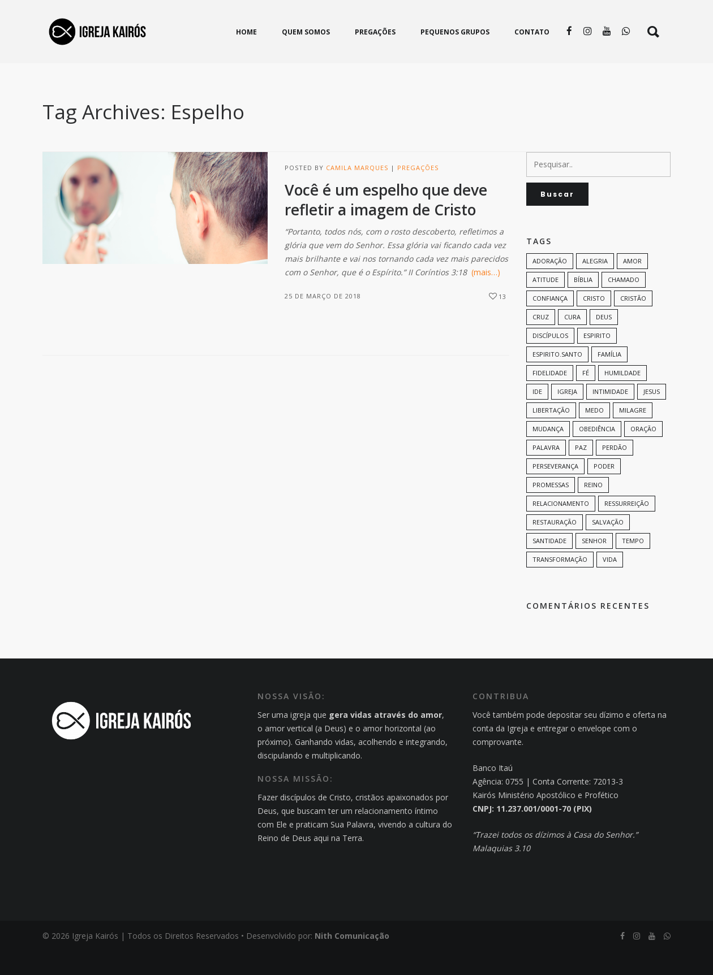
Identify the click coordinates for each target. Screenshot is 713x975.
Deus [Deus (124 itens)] (604, 340)
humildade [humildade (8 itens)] (622, 396)
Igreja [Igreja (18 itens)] (567, 415)
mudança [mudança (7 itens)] (548, 452)
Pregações (418, 191)
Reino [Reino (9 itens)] (593, 508)
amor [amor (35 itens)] (632, 284)
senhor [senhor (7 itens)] (594, 564)
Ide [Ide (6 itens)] (537, 415)
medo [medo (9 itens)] (594, 434)
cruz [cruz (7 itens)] (540, 340)
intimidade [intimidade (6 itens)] (610, 415)
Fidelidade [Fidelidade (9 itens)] (549, 396)
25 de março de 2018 (323, 319)
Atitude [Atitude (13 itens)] (545, 303)
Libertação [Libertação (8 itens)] (551, 434)
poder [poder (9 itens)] (604, 490)
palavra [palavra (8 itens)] (546, 471)
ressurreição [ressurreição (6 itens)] (626, 527)
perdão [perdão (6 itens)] (614, 471)
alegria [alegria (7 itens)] (595, 284)
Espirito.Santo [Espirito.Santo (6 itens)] (557, 378)
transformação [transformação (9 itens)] (559, 583)
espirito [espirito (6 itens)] (597, 359)
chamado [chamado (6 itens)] (623, 303)
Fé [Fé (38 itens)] (585, 396)
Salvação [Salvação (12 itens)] (608, 545)
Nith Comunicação (352, 959)
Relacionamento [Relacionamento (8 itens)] (560, 527)
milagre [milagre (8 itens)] (632, 434)
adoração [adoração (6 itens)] (549, 284)
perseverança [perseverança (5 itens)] (555, 490)
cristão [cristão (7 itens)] (633, 322)
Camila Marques (357, 191)
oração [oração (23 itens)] (643, 452)
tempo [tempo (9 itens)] (633, 564)
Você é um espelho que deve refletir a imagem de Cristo (386, 223)
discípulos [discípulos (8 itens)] (550, 359)
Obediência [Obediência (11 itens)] (597, 452)
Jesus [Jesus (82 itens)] (651, 415)
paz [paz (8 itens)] (581, 471)
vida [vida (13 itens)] (610, 583)
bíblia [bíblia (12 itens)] (583, 303)
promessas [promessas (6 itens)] (550, 508)
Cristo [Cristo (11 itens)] (594, 322)
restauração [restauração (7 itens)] (554, 545)
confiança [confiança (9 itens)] (550, 322)
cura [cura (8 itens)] (572, 340)
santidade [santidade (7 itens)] (549, 564)
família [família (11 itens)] (609, 378)
